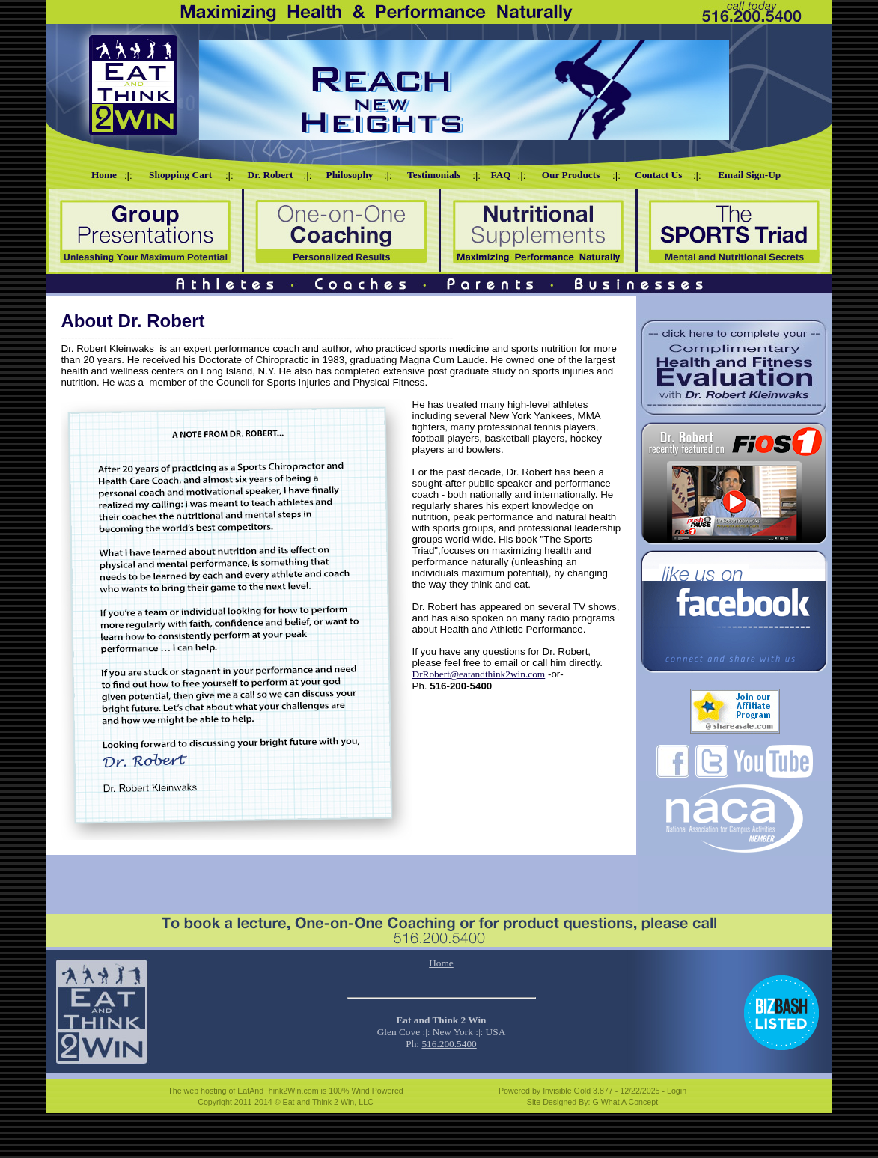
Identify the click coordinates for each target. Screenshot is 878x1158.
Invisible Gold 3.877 (579, 1090)
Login (676, 1090)
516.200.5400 (448, 1043)
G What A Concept (626, 1101)
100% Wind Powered (366, 1090)
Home (441, 963)
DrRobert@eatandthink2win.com (479, 674)
